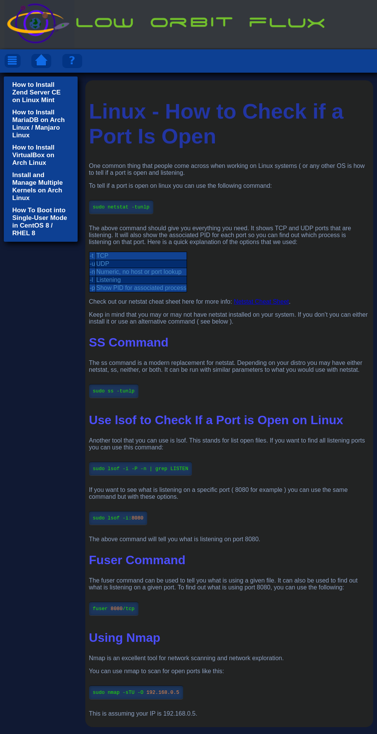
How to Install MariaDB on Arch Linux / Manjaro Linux (38, 124)
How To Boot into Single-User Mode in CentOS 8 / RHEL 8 (39, 222)
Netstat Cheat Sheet (261, 302)
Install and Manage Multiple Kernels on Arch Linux (37, 186)
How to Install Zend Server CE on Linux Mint (36, 92)
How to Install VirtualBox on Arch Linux (33, 155)
